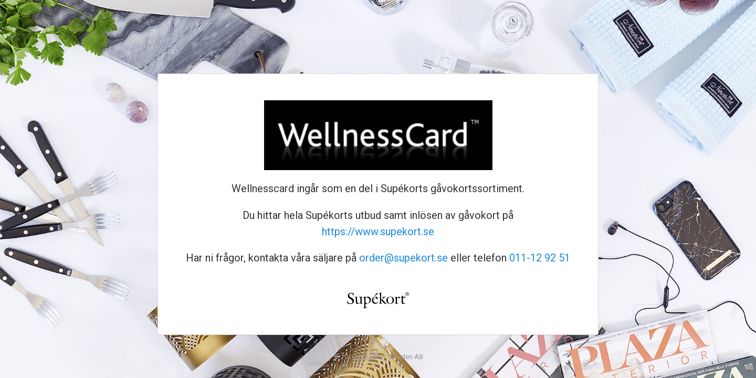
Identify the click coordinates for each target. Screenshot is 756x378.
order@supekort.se (403, 257)
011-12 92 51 (539, 257)
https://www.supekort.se (378, 231)
